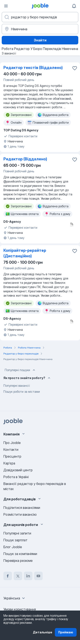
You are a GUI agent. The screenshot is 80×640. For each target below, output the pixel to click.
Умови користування (19, 609)
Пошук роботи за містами (21, 391)
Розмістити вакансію (20, 514)
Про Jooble (12, 443)
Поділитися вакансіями (21, 507)
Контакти (10, 449)
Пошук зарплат (15, 540)
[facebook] (7, 576)
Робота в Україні (16, 477)
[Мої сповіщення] (74, 6)
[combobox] (14, 598)
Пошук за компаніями (20, 554)
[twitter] (18, 576)
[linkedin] (28, 576)
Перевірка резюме (18, 560)
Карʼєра (9, 463)
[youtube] (38, 576)
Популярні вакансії (16, 385)
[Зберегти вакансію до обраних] (75, 68)
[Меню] (6, 6)
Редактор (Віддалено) (25, 159)
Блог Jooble (12, 547)
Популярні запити (17, 533)
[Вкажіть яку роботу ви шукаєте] (40, 17)
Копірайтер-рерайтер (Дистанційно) (24, 253)
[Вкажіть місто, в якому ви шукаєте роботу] (40, 29)
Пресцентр (12, 456)
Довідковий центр (18, 470)
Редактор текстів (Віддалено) (33, 67)
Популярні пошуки (20, 370)
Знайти (40, 40)
